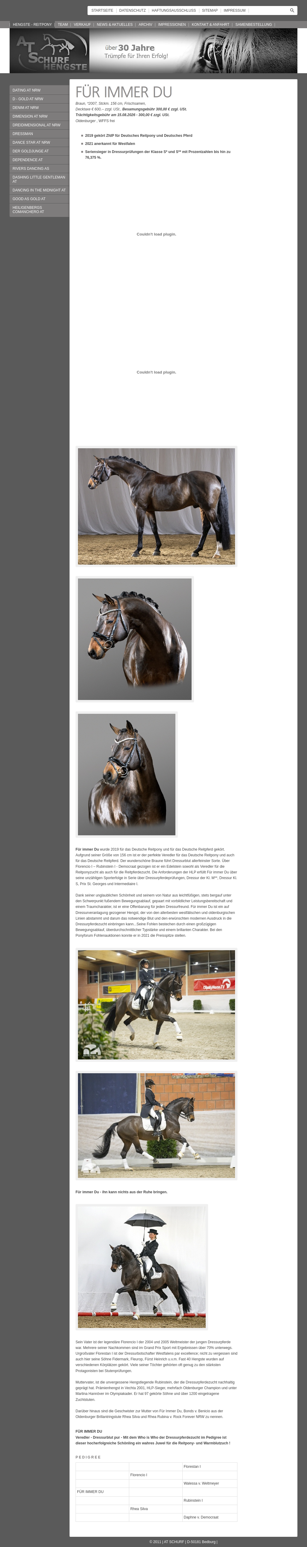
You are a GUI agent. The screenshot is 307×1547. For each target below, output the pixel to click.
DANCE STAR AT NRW (31, 142)
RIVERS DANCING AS (31, 169)
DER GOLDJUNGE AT (31, 151)
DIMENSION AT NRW (30, 116)
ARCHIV (145, 25)
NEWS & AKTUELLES (115, 25)
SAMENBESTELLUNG (253, 25)
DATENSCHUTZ (132, 10)
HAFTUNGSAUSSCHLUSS (174, 10)
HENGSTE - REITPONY (32, 25)
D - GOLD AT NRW (28, 99)
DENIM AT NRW (26, 108)
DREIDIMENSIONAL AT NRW (37, 125)
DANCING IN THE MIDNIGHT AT (39, 190)
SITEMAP (210, 10)
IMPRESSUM (235, 10)
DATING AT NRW (26, 90)
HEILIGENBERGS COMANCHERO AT (28, 210)
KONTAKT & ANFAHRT (210, 25)
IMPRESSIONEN (172, 25)
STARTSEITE (102, 10)
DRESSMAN (23, 134)
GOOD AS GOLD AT (29, 199)
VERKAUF (82, 25)
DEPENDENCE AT (28, 160)
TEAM (63, 25)
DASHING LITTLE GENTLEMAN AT (39, 179)
